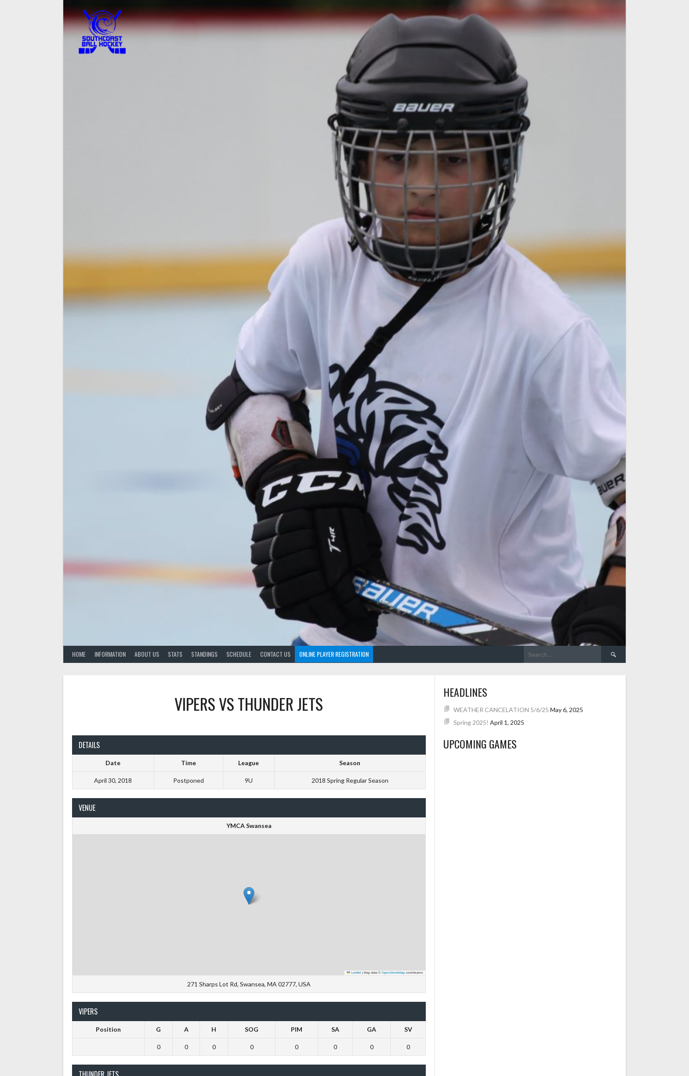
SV (408, 1029)
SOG (251, 1029)
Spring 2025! (471, 722)
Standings (204, 654)
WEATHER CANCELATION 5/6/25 (501, 709)
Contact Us (275, 654)
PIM (296, 1029)
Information (110, 654)
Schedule (238, 654)
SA (335, 1029)
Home (79, 654)
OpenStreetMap (393, 973)
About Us (146, 654)
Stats (175, 654)
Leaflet (354, 973)
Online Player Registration (334, 654)
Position (108, 1029)
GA (371, 1029)
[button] (248, 896)
